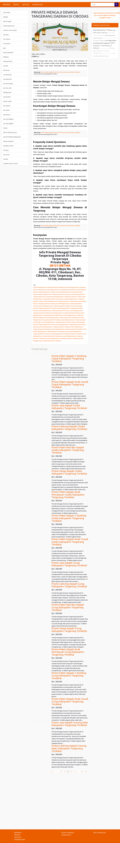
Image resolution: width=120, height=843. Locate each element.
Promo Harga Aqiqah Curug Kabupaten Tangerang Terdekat (69, 629)
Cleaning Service (9, 26)
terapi (5, 128)
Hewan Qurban (8, 141)
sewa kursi (6, 114)
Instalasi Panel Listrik (10, 163)
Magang (5, 57)
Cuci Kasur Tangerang (99, 40)
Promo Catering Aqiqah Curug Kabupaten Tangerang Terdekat (69, 585)
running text (7, 75)
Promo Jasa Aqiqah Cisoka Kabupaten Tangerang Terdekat (69, 406)
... (57, 771)
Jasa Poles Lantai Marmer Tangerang (109, 38)
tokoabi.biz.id (66, 835)
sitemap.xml (101, 832)
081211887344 (60, 265)
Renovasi (6, 70)
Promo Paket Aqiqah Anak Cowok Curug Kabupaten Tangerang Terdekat (70, 702)
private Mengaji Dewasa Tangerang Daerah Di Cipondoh (54, 294)
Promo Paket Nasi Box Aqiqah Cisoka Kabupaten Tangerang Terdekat (68, 450)
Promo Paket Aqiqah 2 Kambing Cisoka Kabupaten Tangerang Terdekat (69, 518)
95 (82, 771)
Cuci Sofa (6, 154)
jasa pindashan (8, 52)
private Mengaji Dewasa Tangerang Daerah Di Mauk (65, 313)
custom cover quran (10, 30)
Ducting (5, 35)
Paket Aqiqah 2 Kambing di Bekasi (104, 45)
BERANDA (6, 4)
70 (64, 771)
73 (75, 771)
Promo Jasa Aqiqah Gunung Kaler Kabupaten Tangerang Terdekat (70, 723)
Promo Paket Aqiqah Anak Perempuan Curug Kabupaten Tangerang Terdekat (68, 652)
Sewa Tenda (7, 101)
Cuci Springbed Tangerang (104, 48)
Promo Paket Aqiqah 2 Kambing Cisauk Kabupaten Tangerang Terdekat (69, 359)
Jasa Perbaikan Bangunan (12, 137)
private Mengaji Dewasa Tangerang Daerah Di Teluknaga (62, 338)
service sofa (7, 88)
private (5, 66)
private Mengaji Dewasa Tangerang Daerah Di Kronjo (53, 310)
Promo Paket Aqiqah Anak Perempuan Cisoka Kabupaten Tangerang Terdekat (68, 495)
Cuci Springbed (8, 119)
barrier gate (7, 21)
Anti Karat (6, 12)
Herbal (5, 159)
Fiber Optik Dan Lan (10, 132)
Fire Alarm (6, 39)
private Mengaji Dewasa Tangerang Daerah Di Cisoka (65, 296)
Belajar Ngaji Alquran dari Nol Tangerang (104, 50)
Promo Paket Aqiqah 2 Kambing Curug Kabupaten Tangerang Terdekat (69, 676)
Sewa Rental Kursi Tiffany (102, 30)
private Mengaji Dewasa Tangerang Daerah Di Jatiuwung (60, 301)
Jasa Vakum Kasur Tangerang (107, 53)
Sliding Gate (7, 92)
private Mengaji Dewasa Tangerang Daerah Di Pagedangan (62, 317)
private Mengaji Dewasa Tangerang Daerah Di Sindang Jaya (50, 331)
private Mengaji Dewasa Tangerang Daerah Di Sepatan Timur (68, 329)
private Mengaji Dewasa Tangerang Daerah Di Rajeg (54, 327)
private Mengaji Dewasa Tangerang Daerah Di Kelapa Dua (55, 306)
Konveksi (6, 110)
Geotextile (7, 97)
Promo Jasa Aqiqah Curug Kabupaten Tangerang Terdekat (69, 564)
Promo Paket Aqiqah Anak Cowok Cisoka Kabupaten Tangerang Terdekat (70, 542)
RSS (94, 832)
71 (69, 771)
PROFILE (16, 4)
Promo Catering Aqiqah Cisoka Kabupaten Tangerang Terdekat (69, 427)
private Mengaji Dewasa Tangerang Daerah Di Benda (61, 289)
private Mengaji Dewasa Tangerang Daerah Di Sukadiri (65, 333)
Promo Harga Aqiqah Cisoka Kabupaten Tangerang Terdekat (69, 472)
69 (61, 771)
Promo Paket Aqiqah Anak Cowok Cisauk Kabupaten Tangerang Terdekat (70, 385)
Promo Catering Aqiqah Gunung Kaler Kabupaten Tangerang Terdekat (69, 748)
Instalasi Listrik (8, 146)
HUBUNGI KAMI (37, 4)
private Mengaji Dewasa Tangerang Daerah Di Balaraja (49, 287)
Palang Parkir (7, 61)
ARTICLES (25, 4)
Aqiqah (5, 17)
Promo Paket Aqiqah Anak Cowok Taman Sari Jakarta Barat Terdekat (60, 72)
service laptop (8, 83)
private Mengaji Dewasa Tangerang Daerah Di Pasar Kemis (58, 322)
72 (71, 771)
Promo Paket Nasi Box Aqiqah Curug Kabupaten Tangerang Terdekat (68, 607)
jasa (4, 48)
